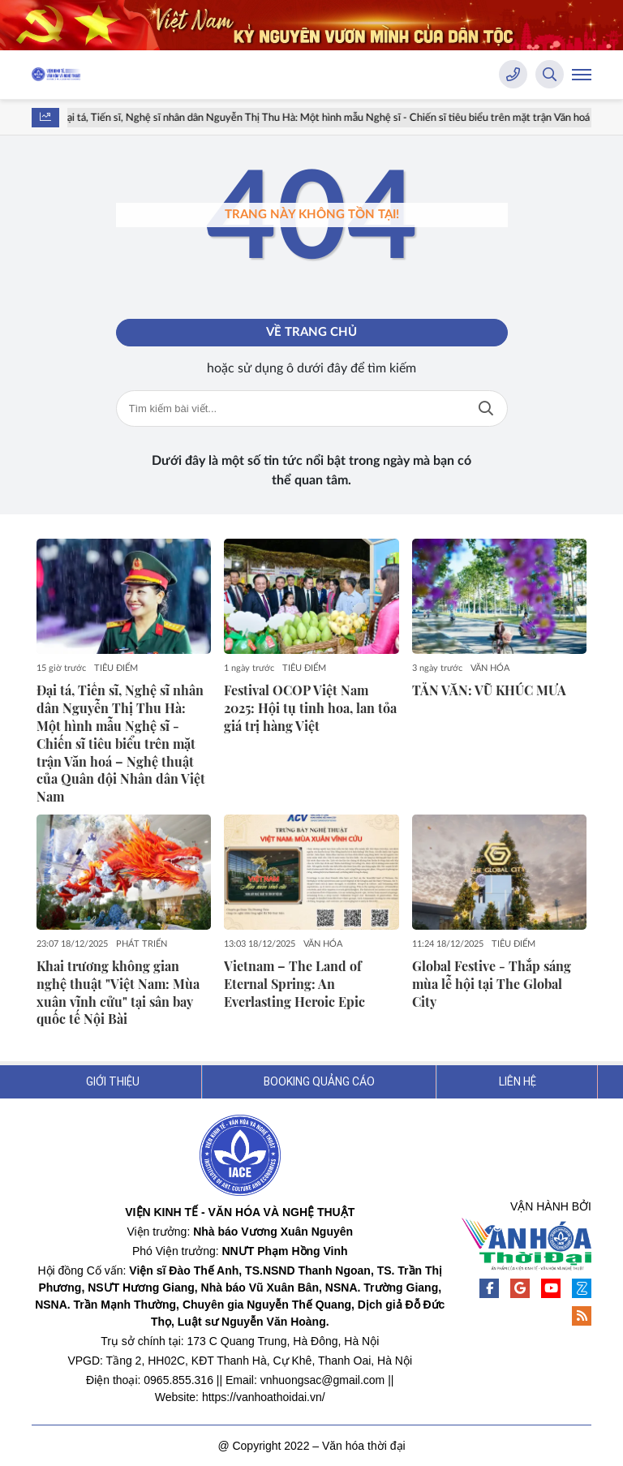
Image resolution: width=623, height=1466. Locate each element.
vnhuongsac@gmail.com (322, 1380)
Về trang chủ (311, 332)
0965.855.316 (178, 1380)
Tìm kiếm (486, 408)
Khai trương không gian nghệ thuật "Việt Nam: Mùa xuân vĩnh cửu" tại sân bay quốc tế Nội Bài (118, 992)
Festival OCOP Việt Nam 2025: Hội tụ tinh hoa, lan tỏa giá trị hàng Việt (310, 707)
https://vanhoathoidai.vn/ (263, 1397)
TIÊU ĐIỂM (116, 668)
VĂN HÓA (489, 668)
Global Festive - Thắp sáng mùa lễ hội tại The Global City (491, 983)
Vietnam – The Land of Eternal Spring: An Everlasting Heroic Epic (294, 983)
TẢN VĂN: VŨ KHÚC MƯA (489, 690)
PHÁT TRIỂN (141, 943)
